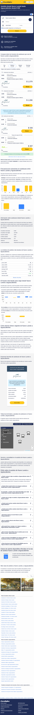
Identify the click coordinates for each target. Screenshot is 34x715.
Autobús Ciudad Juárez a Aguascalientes (8, 645)
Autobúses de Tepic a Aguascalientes (8, 672)
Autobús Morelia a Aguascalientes (7, 656)
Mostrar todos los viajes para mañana (17, 156)
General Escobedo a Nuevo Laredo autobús (9, 604)
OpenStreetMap (27, 450)
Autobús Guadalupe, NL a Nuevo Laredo (8, 608)
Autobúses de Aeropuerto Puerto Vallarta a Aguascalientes (11, 691)
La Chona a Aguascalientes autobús (7, 654)
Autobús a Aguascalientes (28, 697)
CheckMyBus (2, 697)
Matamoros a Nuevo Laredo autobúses (8, 614)
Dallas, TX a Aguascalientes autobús (8, 650)
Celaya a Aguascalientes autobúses (7, 641)
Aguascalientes (28, 424)
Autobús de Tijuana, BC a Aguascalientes (8, 676)
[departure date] (12, 25)
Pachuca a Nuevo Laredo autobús (7, 620)
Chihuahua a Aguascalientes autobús (8, 643)
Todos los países (22, 712)
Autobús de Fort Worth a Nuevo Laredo (8, 602)
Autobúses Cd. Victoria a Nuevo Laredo (8, 597)
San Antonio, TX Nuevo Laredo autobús (8, 624)
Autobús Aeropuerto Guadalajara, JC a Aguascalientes (11, 687)
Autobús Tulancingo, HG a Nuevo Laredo (8, 637)
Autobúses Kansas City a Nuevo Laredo (8, 610)
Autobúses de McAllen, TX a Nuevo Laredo (9, 616)
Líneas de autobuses (23, 708)
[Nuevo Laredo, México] (19, 18)
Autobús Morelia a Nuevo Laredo (7, 618)
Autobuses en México (9, 697)
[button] (18, 435)
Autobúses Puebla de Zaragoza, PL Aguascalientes (10, 660)
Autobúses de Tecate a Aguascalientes (8, 670)
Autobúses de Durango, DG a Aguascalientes (9, 652)
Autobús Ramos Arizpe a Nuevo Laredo (8, 622)
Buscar (27, 86)
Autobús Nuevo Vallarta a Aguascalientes (8, 658)
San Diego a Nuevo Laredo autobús (7, 626)
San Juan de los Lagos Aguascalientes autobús (9, 664)
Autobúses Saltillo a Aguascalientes (7, 662)
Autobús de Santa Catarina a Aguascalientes (9, 666)
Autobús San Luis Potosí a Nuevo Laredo (8, 628)
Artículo (20, 706)
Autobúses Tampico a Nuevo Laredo (7, 630)
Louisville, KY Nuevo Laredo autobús (8, 612)
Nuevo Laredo (17, 424)
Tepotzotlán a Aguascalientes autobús (8, 674)
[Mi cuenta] (24, 2)
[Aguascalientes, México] (19, 21)
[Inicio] (11, 2)
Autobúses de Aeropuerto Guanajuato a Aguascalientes (11, 689)
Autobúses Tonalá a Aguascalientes (7, 678)
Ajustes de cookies (23, 704)
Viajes (19, 710)
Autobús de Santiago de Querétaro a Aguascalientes (10, 668)
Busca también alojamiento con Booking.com (12, 28)
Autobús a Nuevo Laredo (18, 697)
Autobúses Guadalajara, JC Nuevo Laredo (9, 606)
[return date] (26, 25)
